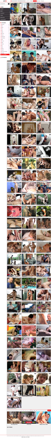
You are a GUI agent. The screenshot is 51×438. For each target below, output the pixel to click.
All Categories (4, 54)
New (2, 15)
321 (36, 410)
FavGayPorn (3, 19)
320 (34, 410)
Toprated (3, 17)
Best (2, 11)
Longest (2, 13)
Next (49, 410)
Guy (5, 1)
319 (32, 410)
